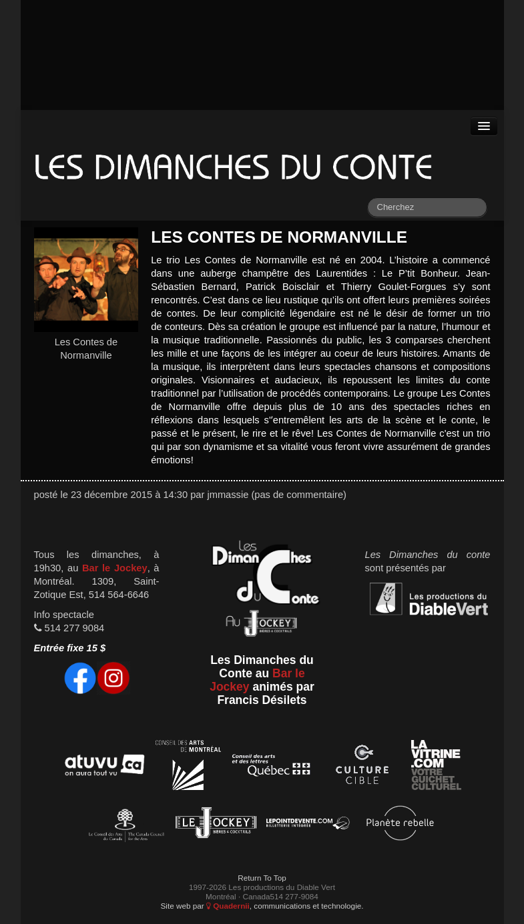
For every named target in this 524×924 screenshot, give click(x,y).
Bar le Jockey (115, 568)
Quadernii (228, 905)
